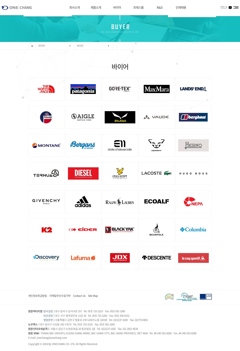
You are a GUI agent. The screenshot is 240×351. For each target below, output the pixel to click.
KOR (223, 6)
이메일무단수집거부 (60, 296)
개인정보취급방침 (37, 296)
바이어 (41, 45)
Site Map (93, 296)
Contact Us (79, 296)
